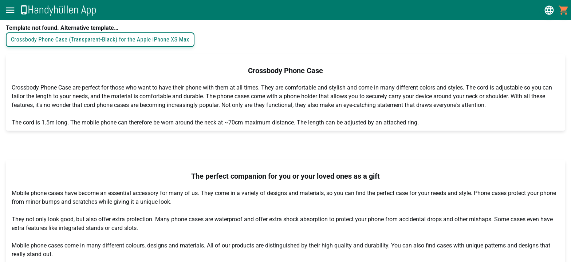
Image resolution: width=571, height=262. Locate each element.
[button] (10, 10)
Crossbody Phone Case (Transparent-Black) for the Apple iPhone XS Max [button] (100, 39)
